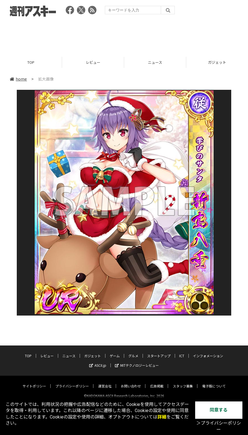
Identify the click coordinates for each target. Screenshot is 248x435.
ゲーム (115, 351)
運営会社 (105, 381)
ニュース (155, 62)
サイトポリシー (34, 381)
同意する (219, 410)
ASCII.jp (97, 360)
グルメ (133, 351)
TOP (30, 62)
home (18, 79)
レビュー (93, 62)
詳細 (161, 417)
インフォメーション (208, 351)
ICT (181, 351)
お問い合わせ (131, 381)
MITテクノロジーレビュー (137, 360)
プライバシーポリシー (72, 381)
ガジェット (92, 351)
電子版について (214, 381)
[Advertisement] (124, 35)
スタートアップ (159, 351)
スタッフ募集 (183, 381)
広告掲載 (157, 381)
